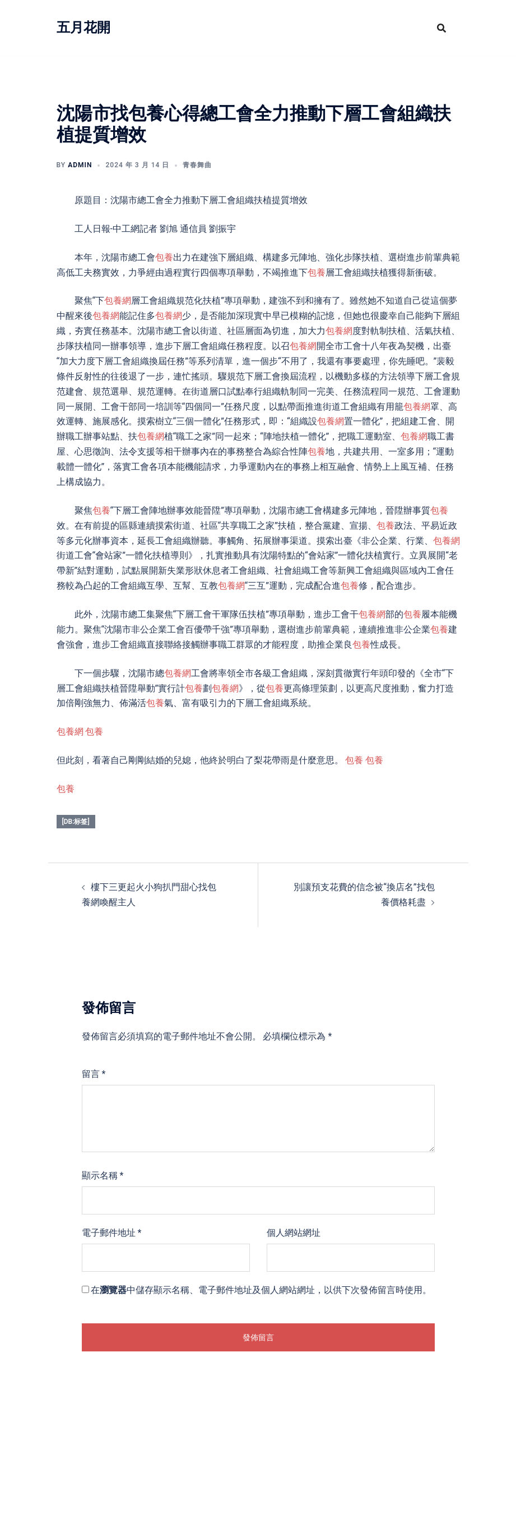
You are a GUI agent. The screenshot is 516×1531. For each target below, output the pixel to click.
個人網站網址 (293, 1232)
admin (80, 165)
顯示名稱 (103, 1175)
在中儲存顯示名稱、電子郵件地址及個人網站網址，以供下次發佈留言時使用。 (261, 1290)
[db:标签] (76, 822)
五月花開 (83, 27)
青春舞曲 (197, 165)
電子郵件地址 (112, 1232)
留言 (94, 1074)
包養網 (117, 300)
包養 (164, 257)
